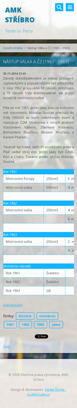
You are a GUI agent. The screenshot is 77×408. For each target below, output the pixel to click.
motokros (47, 316)
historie (25, 316)
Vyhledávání (59, 7)
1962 (25, 324)
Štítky (8, 316)
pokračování (12, 305)
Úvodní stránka (13, 48)
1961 (10, 324)
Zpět (6, 346)
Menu (70, 7)
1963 (40, 324)
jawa (56, 324)
